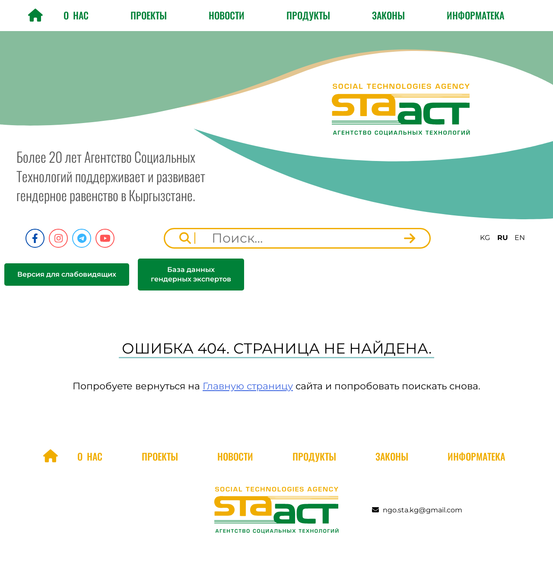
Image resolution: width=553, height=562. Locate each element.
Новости (227, 15)
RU (502, 238)
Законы (388, 15)
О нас (76, 15)
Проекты (148, 15)
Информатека (475, 15)
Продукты (308, 15)
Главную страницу (248, 386)
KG (485, 238)
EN (520, 238)
